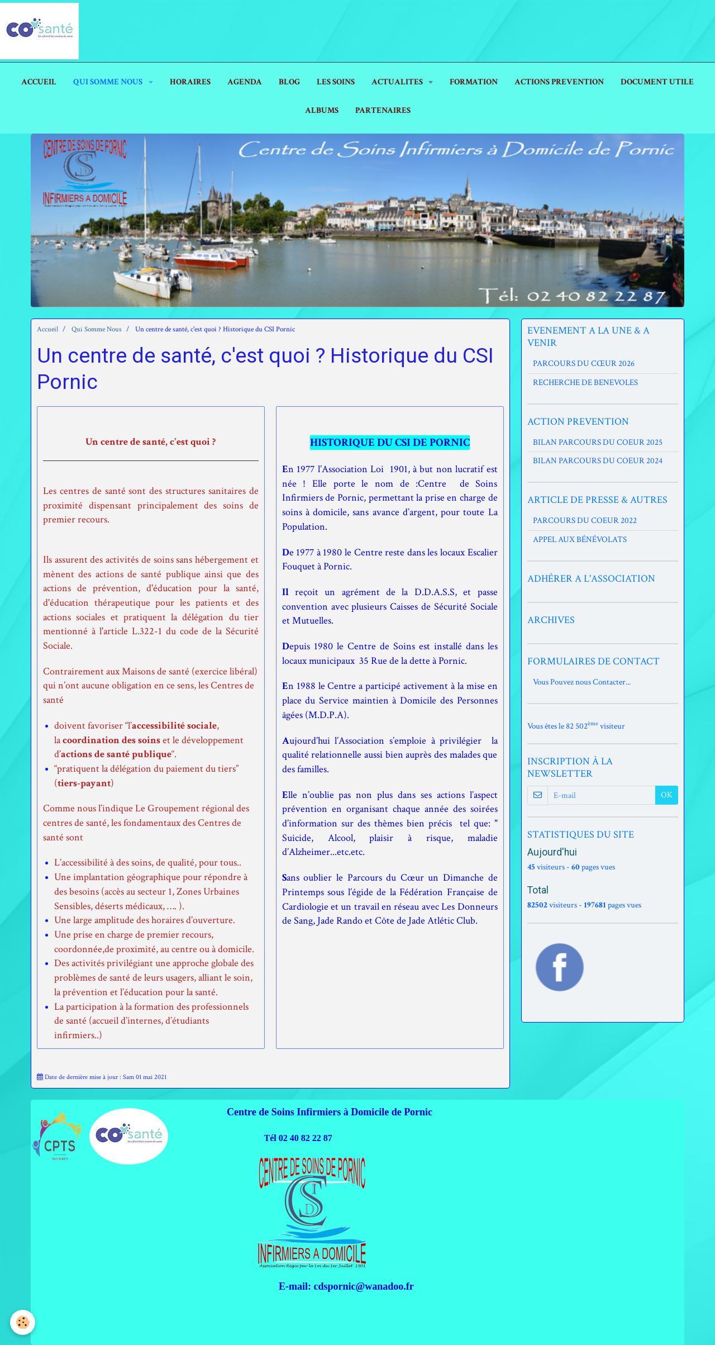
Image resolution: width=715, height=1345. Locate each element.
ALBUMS (322, 110)
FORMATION (474, 82)
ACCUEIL (38, 82)
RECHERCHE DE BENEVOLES (585, 382)
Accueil (47, 329)
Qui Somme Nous (108, 82)
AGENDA (244, 82)
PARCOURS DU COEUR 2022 (585, 520)
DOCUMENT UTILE (657, 82)
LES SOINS (336, 82)
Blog (289, 82)
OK (667, 795)
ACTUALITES (398, 82)
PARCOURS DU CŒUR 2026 (584, 363)
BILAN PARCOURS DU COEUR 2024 (597, 460)
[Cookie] (23, 1321)
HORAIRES (190, 82)
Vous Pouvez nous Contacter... (582, 682)
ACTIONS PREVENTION (559, 82)
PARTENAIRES (383, 110)
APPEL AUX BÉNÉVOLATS (580, 539)
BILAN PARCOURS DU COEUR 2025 (597, 442)
